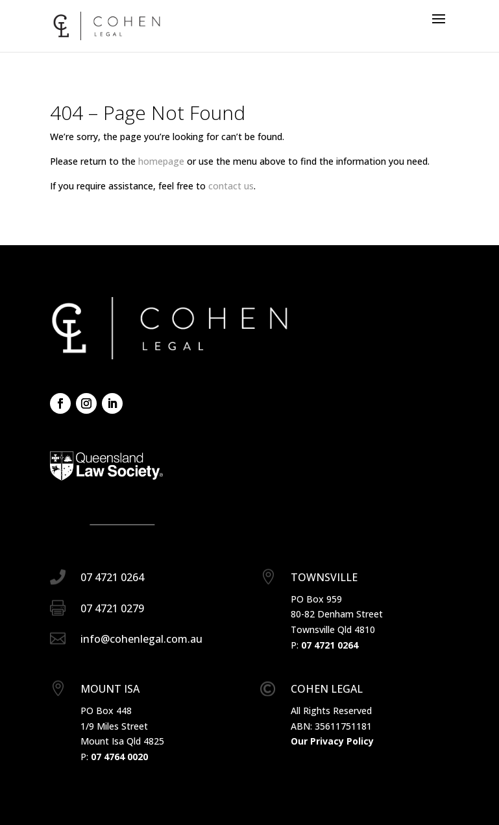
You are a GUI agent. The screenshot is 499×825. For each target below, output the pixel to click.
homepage (161, 161)
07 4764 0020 (119, 756)
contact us (231, 186)
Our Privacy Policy (332, 741)
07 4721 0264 (329, 645)
